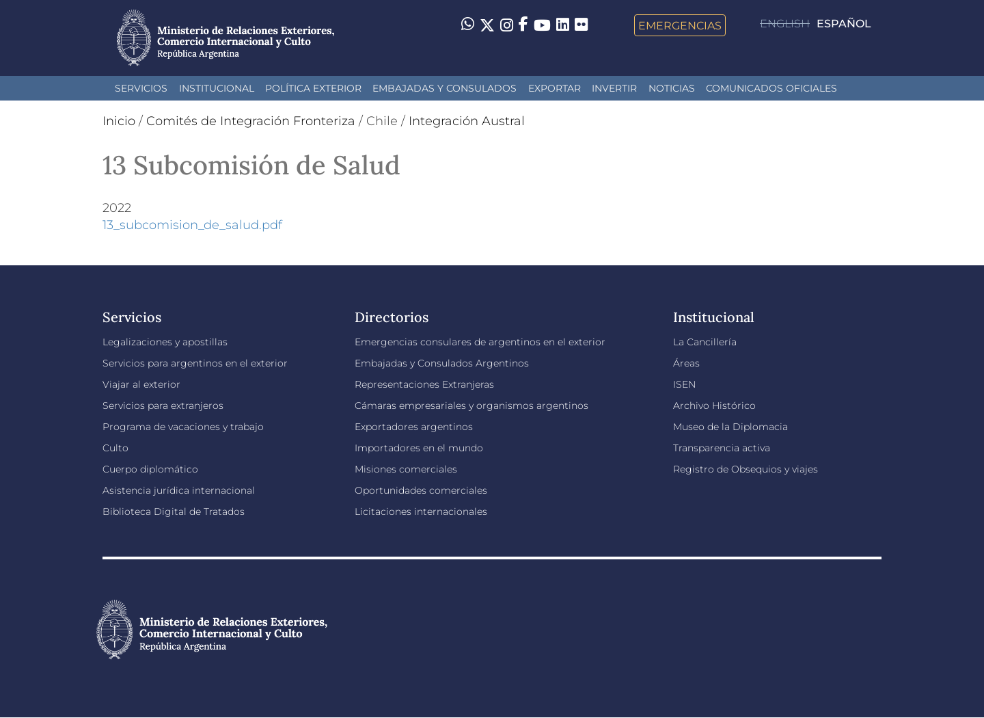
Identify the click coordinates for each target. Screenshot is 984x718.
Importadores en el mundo (419, 448)
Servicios (141, 88)
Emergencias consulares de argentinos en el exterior (480, 342)
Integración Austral (467, 121)
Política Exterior (313, 88)
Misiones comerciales (406, 469)
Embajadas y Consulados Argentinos (442, 363)
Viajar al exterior (141, 384)
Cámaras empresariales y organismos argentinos (471, 405)
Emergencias (680, 25)
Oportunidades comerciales (421, 490)
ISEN (684, 384)
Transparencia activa (721, 448)
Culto (115, 448)
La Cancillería (705, 342)
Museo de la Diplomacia (730, 427)
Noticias (671, 88)
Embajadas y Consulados (444, 88)
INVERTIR (614, 88)
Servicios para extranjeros (162, 405)
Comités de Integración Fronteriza (250, 121)
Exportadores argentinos (414, 427)
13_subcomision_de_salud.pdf (192, 224)
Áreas (686, 363)
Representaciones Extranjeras (424, 384)
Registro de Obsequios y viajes (745, 469)
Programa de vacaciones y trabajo (183, 427)
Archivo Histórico (714, 405)
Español (844, 23)
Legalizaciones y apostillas (165, 342)
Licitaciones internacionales (421, 511)
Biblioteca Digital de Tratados (173, 511)
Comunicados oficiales (771, 88)
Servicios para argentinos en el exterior (195, 363)
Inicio (118, 121)
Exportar (554, 88)
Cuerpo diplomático (150, 469)
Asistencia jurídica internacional (178, 490)
